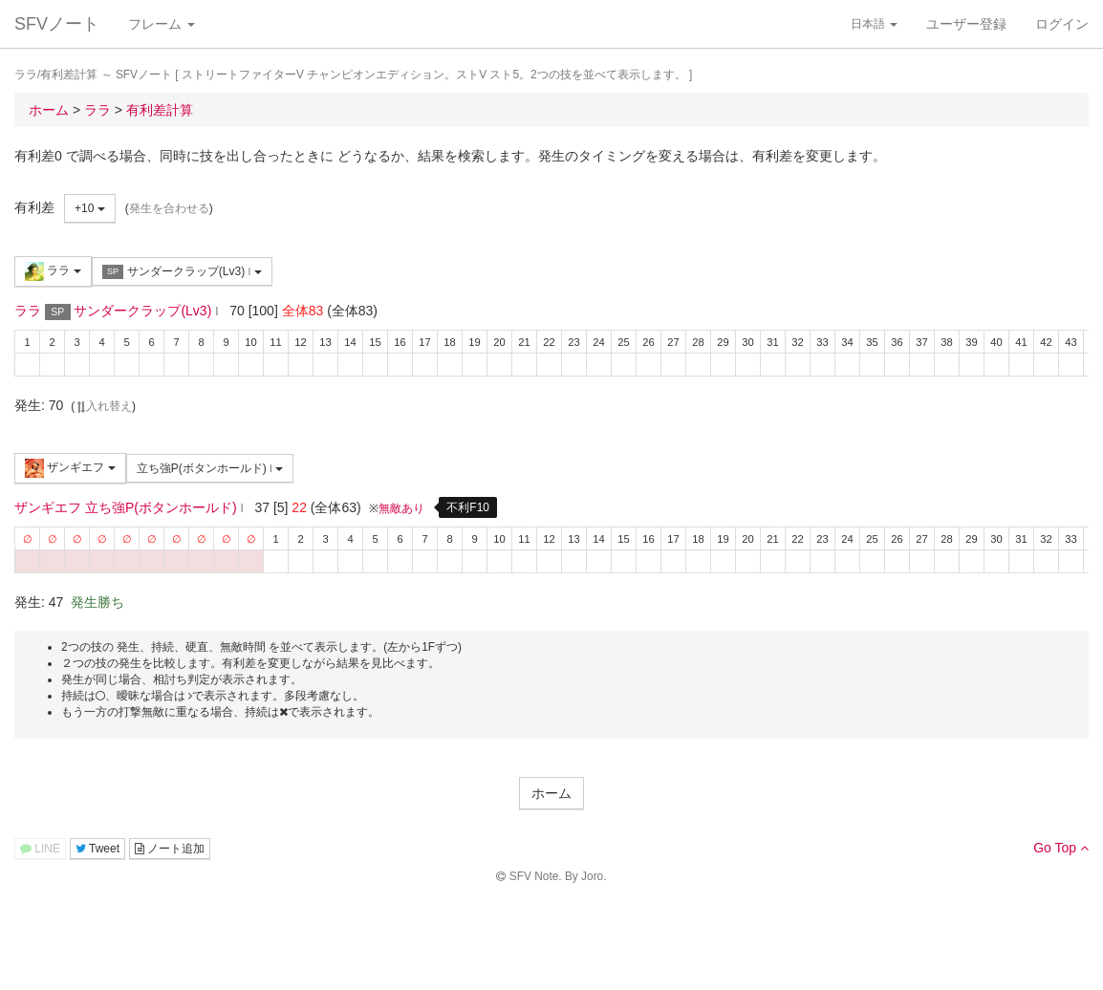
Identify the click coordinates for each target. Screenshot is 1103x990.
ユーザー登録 (966, 24)
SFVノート (56, 23)
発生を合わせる (169, 208)
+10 (90, 208)
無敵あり (401, 508)
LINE (40, 848)
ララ (53, 271)
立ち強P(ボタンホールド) (210, 468)
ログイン (1062, 24)
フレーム (161, 24)
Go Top (1061, 847)
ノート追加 (170, 848)
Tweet (97, 848)
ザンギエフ (70, 468)
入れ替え (103, 406)
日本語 (874, 24)
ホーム (551, 793)
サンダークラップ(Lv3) (182, 272)
